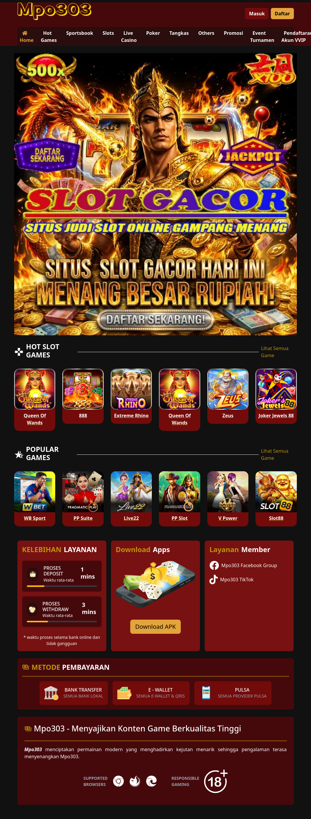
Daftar (282, 13)
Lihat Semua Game (275, 352)
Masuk (257, 13)
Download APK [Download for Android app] (155, 627)
